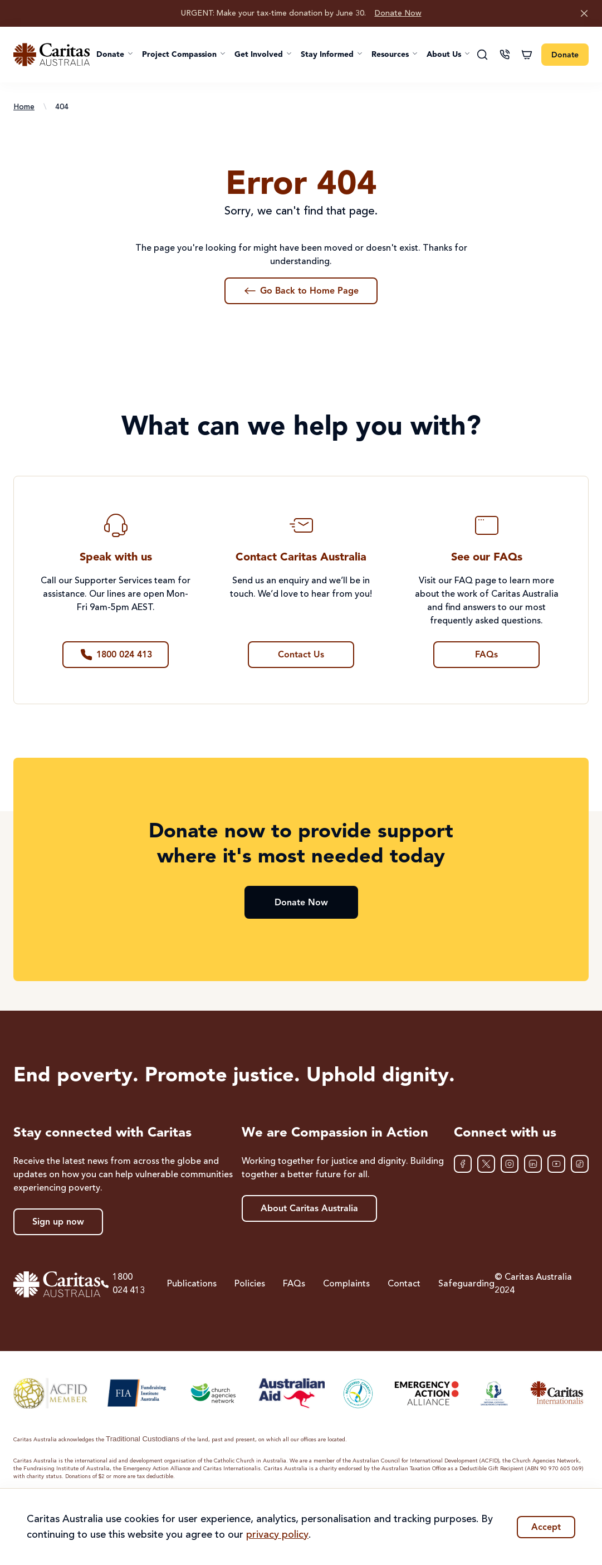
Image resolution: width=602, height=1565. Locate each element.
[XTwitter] (486, 1164)
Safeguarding (466, 1284)
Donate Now (398, 13)
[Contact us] (505, 55)
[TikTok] (580, 1164)
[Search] (482, 55)
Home (24, 107)
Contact (404, 1284)
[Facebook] (463, 1164)
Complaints (346, 1284)
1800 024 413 (122, 1284)
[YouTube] (556, 1164)
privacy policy (277, 1535)
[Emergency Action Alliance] (426, 1393)
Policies (249, 1284)
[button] (114, 54)
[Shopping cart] (527, 55)
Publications (192, 1284)
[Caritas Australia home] (51, 54)
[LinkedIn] (533, 1164)
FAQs (294, 1284)
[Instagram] (509, 1164)
